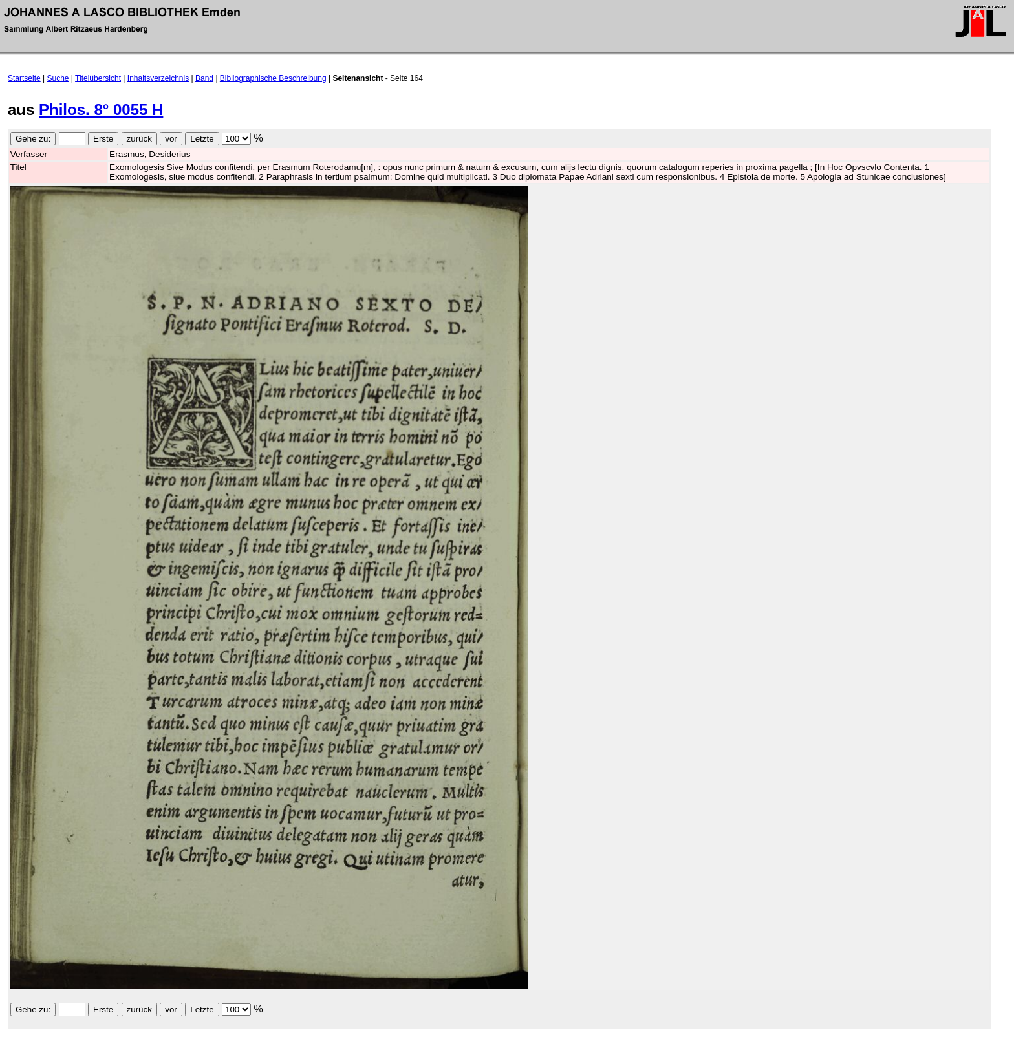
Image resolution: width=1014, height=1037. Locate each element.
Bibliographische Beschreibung (273, 78)
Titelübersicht (98, 78)
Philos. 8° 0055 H (101, 109)
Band (204, 78)
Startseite (24, 78)
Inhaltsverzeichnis (158, 78)
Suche (58, 78)
